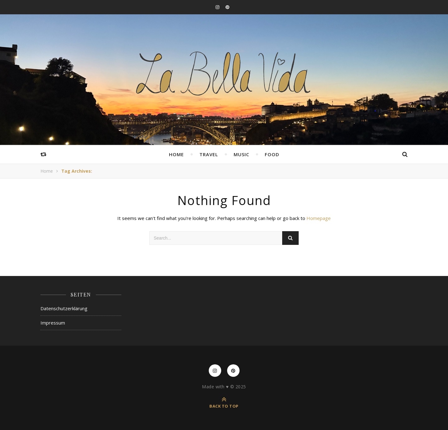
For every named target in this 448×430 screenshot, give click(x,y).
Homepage (318, 218)
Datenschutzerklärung (63, 308)
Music (241, 154)
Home (176, 154)
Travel (208, 154)
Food (272, 154)
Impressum (52, 323)
